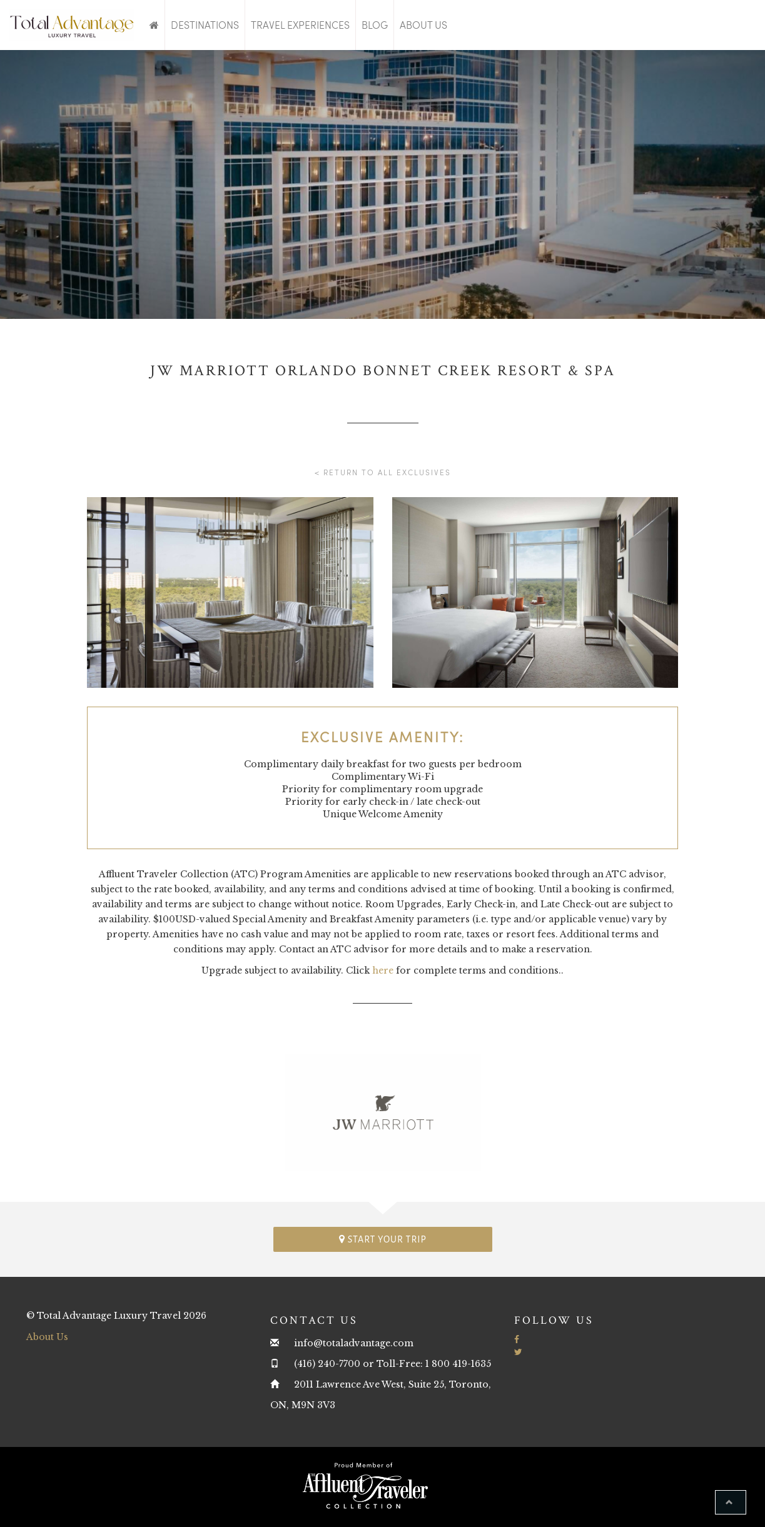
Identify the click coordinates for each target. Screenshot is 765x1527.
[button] (730, 1502)
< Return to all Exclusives (383, 472)
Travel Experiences (300, 24)
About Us (423, 24)
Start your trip (383, 1239)
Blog (375, 24)
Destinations (205, 24)
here (382, 970)
